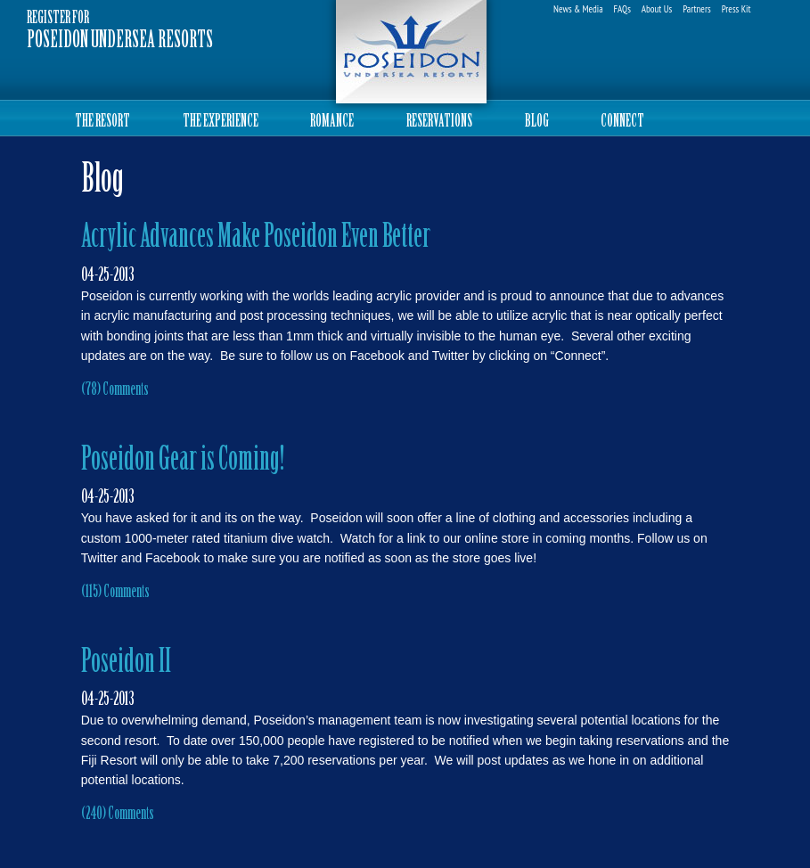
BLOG (537, 122)
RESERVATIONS (439, 122)
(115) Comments (115, 593)
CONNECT (622, 122)
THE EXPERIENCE (220, 122)
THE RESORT (102, 122)
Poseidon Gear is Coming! (182, 461)
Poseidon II (126, 663)
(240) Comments (117, 814)
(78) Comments (115, 390)
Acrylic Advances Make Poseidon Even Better (255, 238)
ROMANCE (332, 122)
